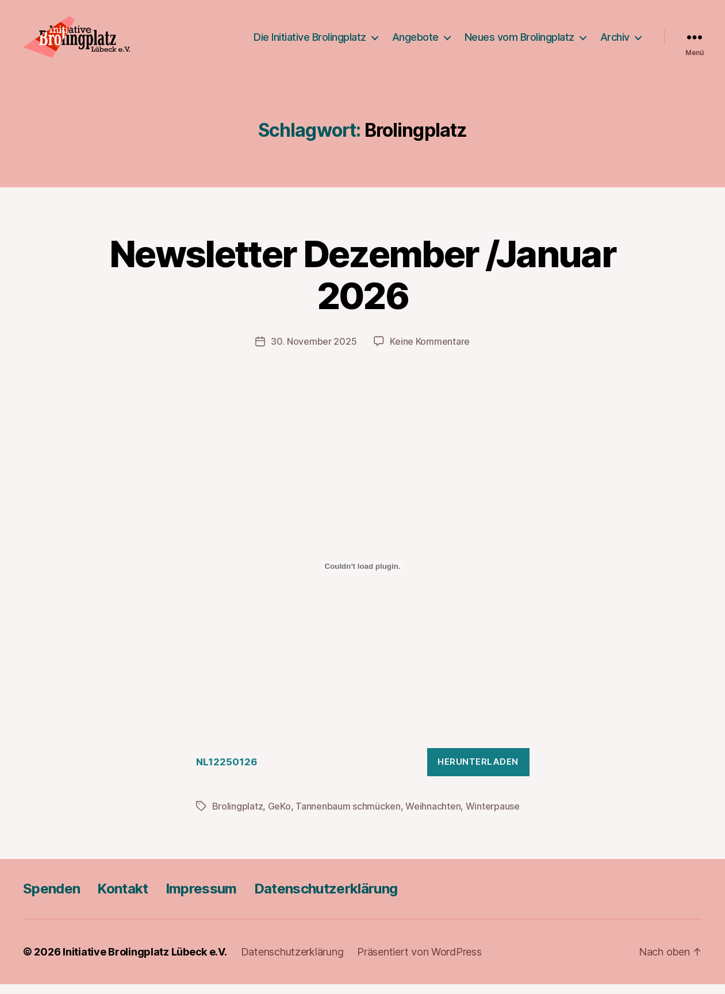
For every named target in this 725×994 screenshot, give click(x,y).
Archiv (615, 42)
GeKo (279, 816)
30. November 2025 (313, 350)
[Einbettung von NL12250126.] (363, 575)
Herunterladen (478, 771)
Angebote (415, 42)
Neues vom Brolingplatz (519, 42)
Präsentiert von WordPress (419, 962)
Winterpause (493, 816)
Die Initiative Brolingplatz (310, 42)
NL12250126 (226, 771)
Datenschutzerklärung (326, 898)
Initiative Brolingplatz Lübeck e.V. (145, 962)
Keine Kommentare (430, 350)
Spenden (51, 898)
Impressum (201, 898)
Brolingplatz (237, 816)
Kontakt (122, 898)
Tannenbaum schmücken (348, 816)
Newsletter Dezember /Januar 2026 (362, 284)
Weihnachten (433, 816)
